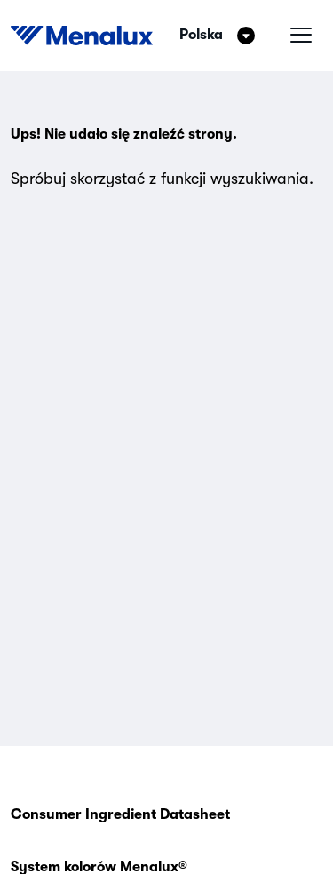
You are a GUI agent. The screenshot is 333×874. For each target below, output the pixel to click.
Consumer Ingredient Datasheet (120, 814)
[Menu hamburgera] (301, 35)
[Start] (82, 35)
